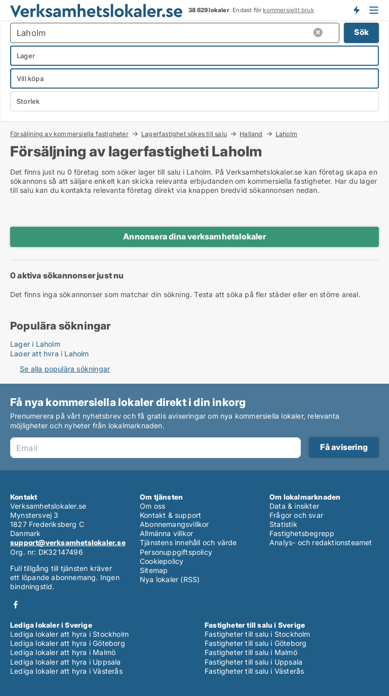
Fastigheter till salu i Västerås (254, 671)
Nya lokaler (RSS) (170, 579)
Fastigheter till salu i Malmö (251, 652)
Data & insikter (294, 506)
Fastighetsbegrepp (301, 533)
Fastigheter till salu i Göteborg (255, 643)
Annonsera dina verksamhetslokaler (194, 236)
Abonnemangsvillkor (174, 524)
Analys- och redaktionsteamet (320, 542)
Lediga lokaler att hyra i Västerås (66, 671)
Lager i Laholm (35, 344)
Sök (361, 32)
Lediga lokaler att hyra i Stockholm (69, 634)
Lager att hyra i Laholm (49, 353)
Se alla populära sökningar (65, 368)
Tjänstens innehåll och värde (188, 542)
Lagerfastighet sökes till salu (184, 133)
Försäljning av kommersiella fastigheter (69, 133)
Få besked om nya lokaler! (356, 10)
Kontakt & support (170, 515)
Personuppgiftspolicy (176, 552)
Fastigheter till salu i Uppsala (253, 662)
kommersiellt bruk (288, 10)
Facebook (15, 604)
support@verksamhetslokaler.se (68, 542)
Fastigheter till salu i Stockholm (257, 634)
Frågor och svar (296, 515)
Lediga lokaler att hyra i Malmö (62, 652)
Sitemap (154, 570)
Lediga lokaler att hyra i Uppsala (65, 662)
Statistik (283, 524)
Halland (251, 133)
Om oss (152, 506)
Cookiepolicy (161, 561)
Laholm (286, 134)
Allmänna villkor (166, 533)
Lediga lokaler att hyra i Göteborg (67, 643)
